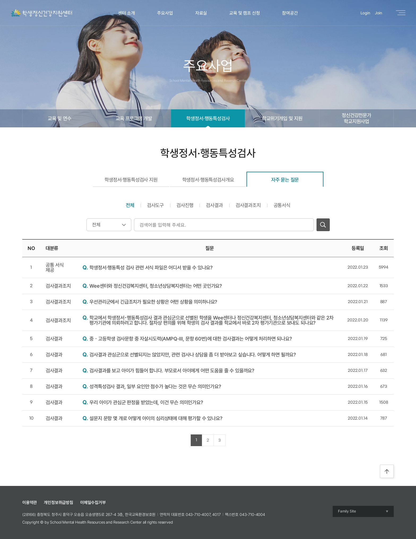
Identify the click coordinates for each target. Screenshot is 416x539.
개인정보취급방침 (58, 502)
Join (378, 13)
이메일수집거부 (93, 502)
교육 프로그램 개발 (134, 118)
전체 (130, 205)
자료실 (201, 13)
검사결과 (214, 205)
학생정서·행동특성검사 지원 (131, 180)
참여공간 (290, 13)
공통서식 (282, 205)
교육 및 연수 (59, 118)
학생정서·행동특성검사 (207, 118)
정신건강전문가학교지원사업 (356, 118)
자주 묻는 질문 (285, 180)
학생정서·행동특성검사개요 (208, 180)
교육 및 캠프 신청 (244, 13)
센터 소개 (126, 13)
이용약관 (29, 502)
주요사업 (165, 13)
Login (365, 13)
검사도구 (155, 205)
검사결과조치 (248, 205)
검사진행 (184, 205)
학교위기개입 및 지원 (282, 118)
